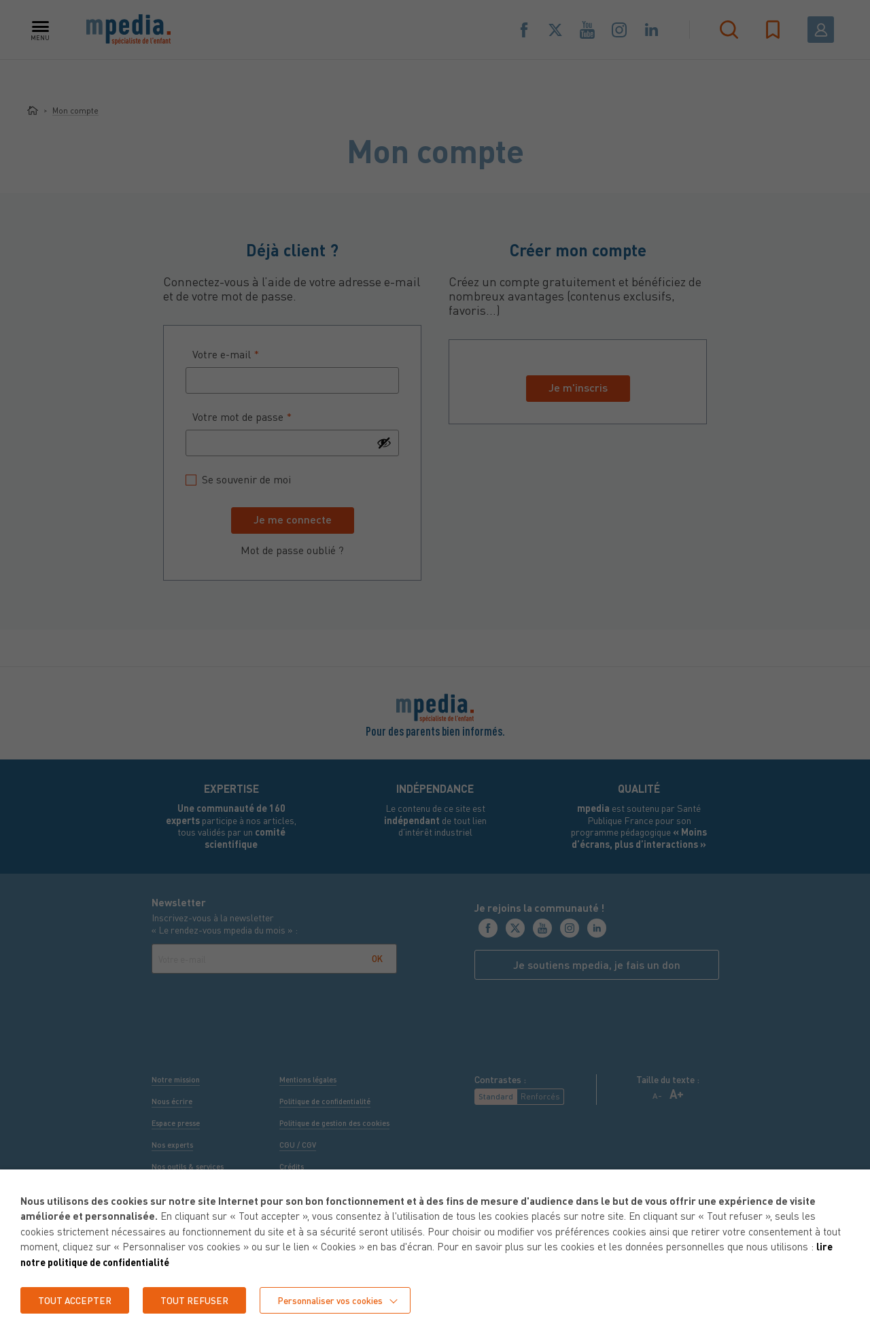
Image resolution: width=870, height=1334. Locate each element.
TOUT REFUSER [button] (197, 1300)
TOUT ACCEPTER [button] (76, 1300)
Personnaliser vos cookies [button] (336, 1300)
